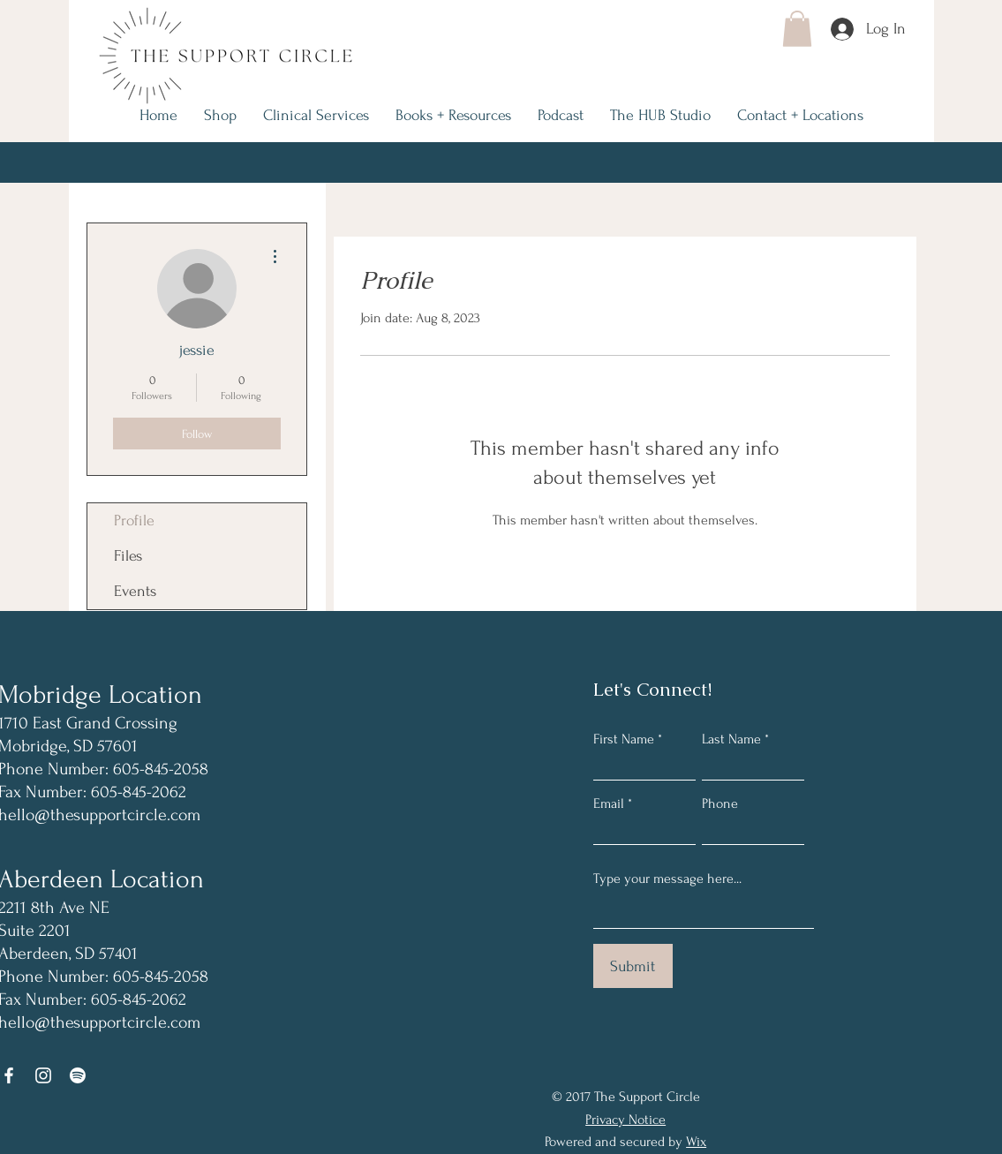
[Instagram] (43, 1075)
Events (135, 591)
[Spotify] (77, 1075)
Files (128, 555)
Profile (134, 520)
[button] (797, 29)
